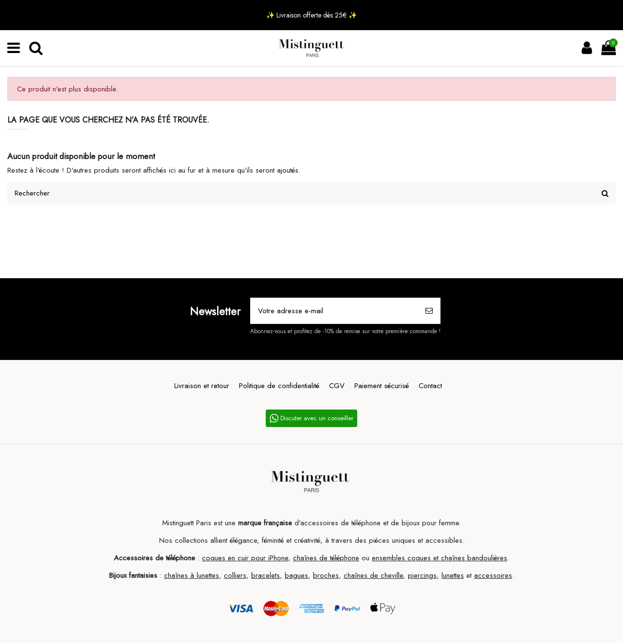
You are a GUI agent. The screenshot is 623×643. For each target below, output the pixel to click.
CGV (337, 385)
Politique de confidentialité (279, 385)
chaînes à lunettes (191, 575)
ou (365, 558)
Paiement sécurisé (381, 385)
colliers (235, 575)
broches (326, 575)
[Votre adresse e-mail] (334, 311)
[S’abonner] (429, 311)
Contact (430, 385)
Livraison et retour (201, 385)
